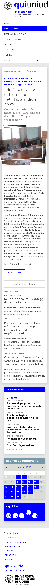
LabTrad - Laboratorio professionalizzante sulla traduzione (23, 429)
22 (17, 491)
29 (17, 496)
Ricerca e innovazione (15, 34)
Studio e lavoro (12, 39)
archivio (14, 565)
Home (7, 23)
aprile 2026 (24, 467)
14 (12, 487)
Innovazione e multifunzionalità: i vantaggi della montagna (24, 299)
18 (35, 487)
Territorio (9, 50)
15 (17, 487)
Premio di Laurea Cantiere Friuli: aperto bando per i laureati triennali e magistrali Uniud (22, 328)
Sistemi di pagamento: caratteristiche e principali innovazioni (24, 406)
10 (29, 482)
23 (23, 491)
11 (35, 482)
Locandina (14, 272)
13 (6, 487)
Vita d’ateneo (11, 29)
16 (23, 487)
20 (6, 491)
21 (12, 491)
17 (29, 487)
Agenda (8, 55)
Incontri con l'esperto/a (22, 438)
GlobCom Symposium (20, 445)
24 (29, 491)
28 (12, 496)
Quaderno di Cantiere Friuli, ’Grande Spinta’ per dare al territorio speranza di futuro (24, 361)
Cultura (8, 44)
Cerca (7, 60)
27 (6, 496)
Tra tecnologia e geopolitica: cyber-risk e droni (22, 418)
